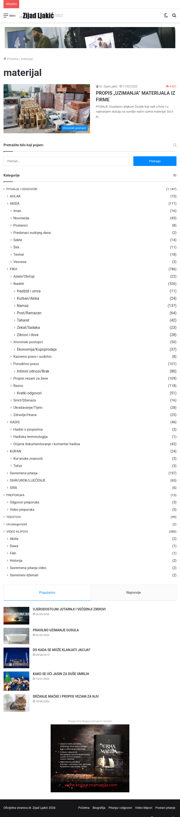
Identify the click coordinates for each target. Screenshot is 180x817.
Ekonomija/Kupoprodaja (37, 349)
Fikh (13, 553)
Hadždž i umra (29, 291)
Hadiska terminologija (30, 437)
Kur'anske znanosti (28, 458)
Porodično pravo (26, 364)
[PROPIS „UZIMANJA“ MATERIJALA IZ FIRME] (47, 108)
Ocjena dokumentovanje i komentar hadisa (46, 444)
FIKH (13, 269)
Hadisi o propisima (28, 429)
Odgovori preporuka (24, 502)
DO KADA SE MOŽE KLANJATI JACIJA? (61, 651)
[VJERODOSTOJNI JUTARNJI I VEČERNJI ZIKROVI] (16, 616)
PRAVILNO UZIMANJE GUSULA (56, 631)
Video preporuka (22, 509)
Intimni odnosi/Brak (33, 371)
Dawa (14, 546)
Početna (11, 59)
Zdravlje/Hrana (25, 415)
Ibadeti (18, 284)
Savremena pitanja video (28, 568)
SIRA (13, 488)
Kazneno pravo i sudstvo (32, 356)
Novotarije (21, 218)
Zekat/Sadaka (28, 327)
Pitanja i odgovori (120, 808)
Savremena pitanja (24, 473)
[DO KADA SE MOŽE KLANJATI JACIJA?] (16, 658)
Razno (18, 386)
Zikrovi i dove (27, 335)
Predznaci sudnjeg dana (32, 233)
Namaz (23, 305)
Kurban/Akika (28, 298)
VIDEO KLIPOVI (17, 531)
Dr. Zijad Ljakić (108, 86)
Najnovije (133, 592)
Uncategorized (16, 524)
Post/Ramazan (29, 313)
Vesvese (19, 262)
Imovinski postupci (28, 342)
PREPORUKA (15, 495)
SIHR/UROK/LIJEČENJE (27, 480)
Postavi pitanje (165, 808)
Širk (16, 247)
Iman (17, 211)
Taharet (23, 320)
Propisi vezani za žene (30, 378)
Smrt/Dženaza (24, 400)
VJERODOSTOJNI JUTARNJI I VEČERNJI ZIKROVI (69, 610)
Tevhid (18, 254)
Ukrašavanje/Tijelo (27, 407)
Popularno (47, 592)
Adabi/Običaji (24, 276)
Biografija (99, 808)
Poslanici (20, 225)
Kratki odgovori (29, 393)
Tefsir (17, 466)
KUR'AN (15, 451)
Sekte (17, 240)
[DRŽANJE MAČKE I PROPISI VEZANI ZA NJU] (16, 704)
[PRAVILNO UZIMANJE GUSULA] (16, 637)
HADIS (15, 422)
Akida (14, 539)
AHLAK (15, 196)
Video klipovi (143, 808)
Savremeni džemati (24, 575)
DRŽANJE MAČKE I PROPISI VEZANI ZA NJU (66, 697)
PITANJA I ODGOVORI (21, 189)
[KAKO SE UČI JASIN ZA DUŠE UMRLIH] (16, 682)
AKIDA (14, 203)
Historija (16, 560)
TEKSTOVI (13, 517)
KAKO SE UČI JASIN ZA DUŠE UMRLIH (61, 674)
